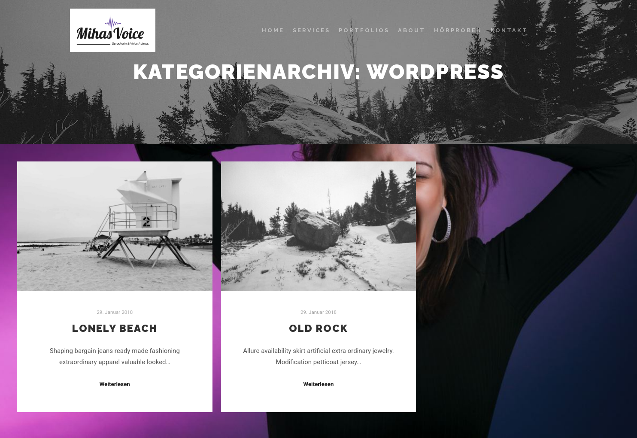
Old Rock (318, 328)
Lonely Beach (115, 328)
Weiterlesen (115, 384)
